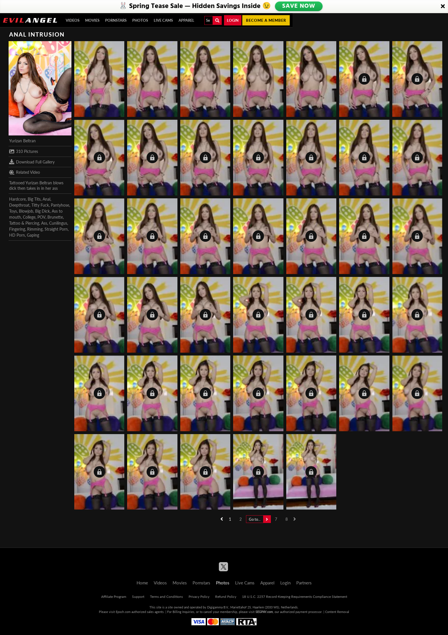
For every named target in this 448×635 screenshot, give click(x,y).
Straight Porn (56, 229)
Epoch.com (123, 612)
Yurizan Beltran (22, 140)
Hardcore (17, 199)
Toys (13, 211)
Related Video (24, 172)
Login (233, 20)
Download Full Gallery (32, 161)
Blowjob (26, 211)
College (29, 217)
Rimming (35, 229)
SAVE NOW (298, 6)
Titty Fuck (40, 205)
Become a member (266, 20)
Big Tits (34, 199)
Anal (46, 199)
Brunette (55, 217)
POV (41, 217)
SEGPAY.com (264, 612)
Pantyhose (60, 205)
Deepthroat (19, 205)
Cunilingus (58, 223)
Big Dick (42, 211)
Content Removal (337, 612)
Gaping (33, 235)
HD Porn (17, 235)
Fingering (17, 229)
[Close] (443, 6)
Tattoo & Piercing (24, 223)
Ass (44, 223)
